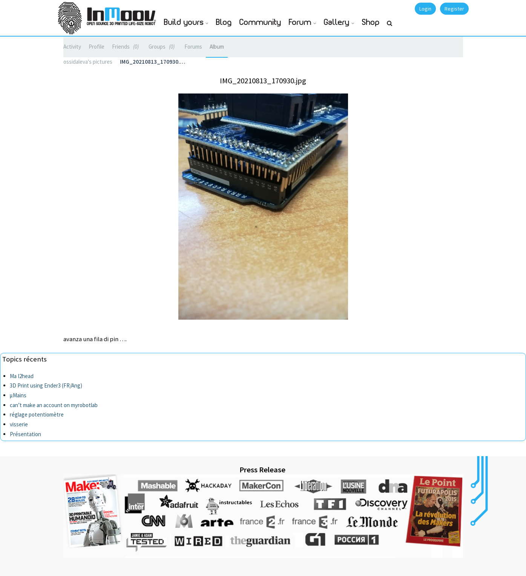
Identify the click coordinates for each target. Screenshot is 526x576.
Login (425, 8)
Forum (300, 22)
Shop (371, 22)
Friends (126, 47)
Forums (193, 46)
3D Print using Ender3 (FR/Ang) (46, 385)
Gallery (337, 22)
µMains (18, 395)
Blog (224, 22)
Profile (96, 46)
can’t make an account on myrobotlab (54, 405)
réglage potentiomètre (37, 414)
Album (217, 46)
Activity (72, 46)
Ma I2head (22, 376)
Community (260, 22)
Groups (163, 47)
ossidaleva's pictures (87, 61)
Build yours (184, 22)
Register (454, 8)
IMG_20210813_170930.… (152, 61)
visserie (19, 424)
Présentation (25, 434)
